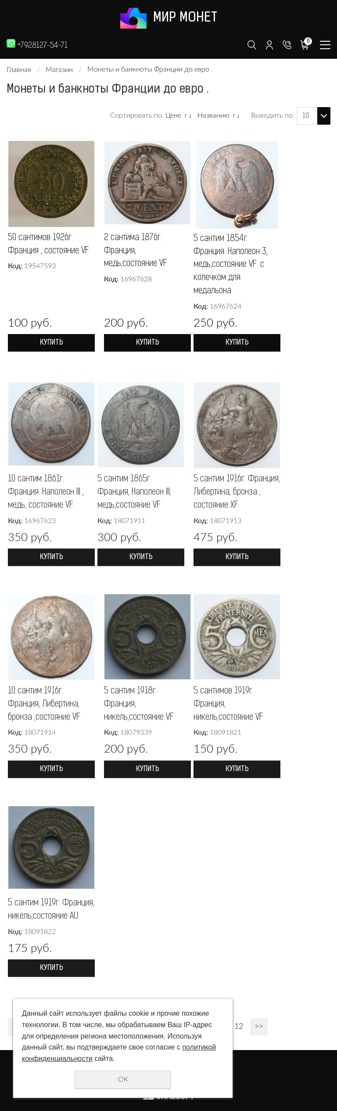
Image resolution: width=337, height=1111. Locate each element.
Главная (19, 69)
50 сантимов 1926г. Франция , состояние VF (49, 245)
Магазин (59, 69)
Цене (173, 115)
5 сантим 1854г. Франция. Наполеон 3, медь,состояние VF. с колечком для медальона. (231, 265)
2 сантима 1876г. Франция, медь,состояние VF (136, 251)
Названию (213, 115)
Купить (51, 343)
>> (259, 1028)
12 (238, 1028)
